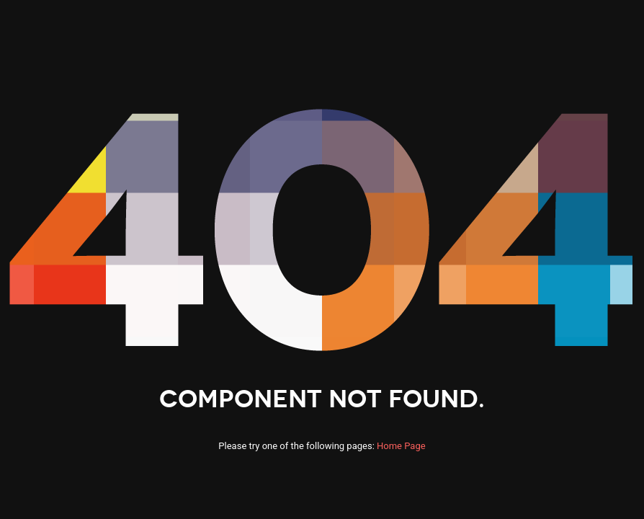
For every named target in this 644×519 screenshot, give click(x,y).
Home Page (401, 445)
